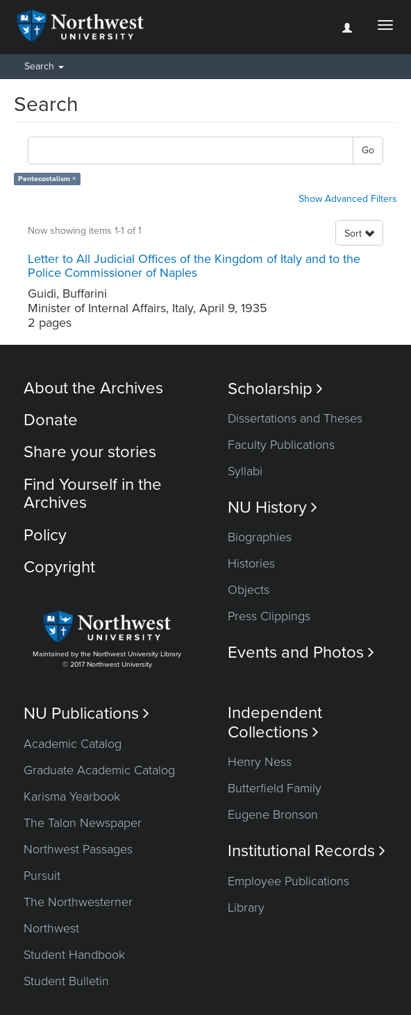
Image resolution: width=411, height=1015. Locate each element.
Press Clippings (269, 616)
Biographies (260, 537)
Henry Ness (260, 761)
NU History (272, 507)
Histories (251, 563)
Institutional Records (306, 851)
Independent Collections (275, 722)
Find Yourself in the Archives (93, 494)
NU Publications (86, 713)
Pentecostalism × (47, 178)
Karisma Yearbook (72, 796)
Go (368, 150)
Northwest (51, 928)
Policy (45, 535)
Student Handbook (74, 954)
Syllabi (245, 471)
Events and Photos (301, 652)
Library (246, 907)
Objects (248, 589)
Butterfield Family (274, 788)
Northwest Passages (78, 849)
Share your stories (90, 452)
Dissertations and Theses (295, 418)
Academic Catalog (72, 743)
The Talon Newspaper (83, 822)
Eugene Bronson (273, 814)
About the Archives (93, 388)
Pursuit (42, 875)
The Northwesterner (78, 902)
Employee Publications (288, 881)
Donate (51, 420)
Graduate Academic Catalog (99, 770)
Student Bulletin (66, 981)
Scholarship (275, 389)
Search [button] (44, 66)
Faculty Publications (281, 444)
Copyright (59, 567)
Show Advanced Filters (348, 199)
